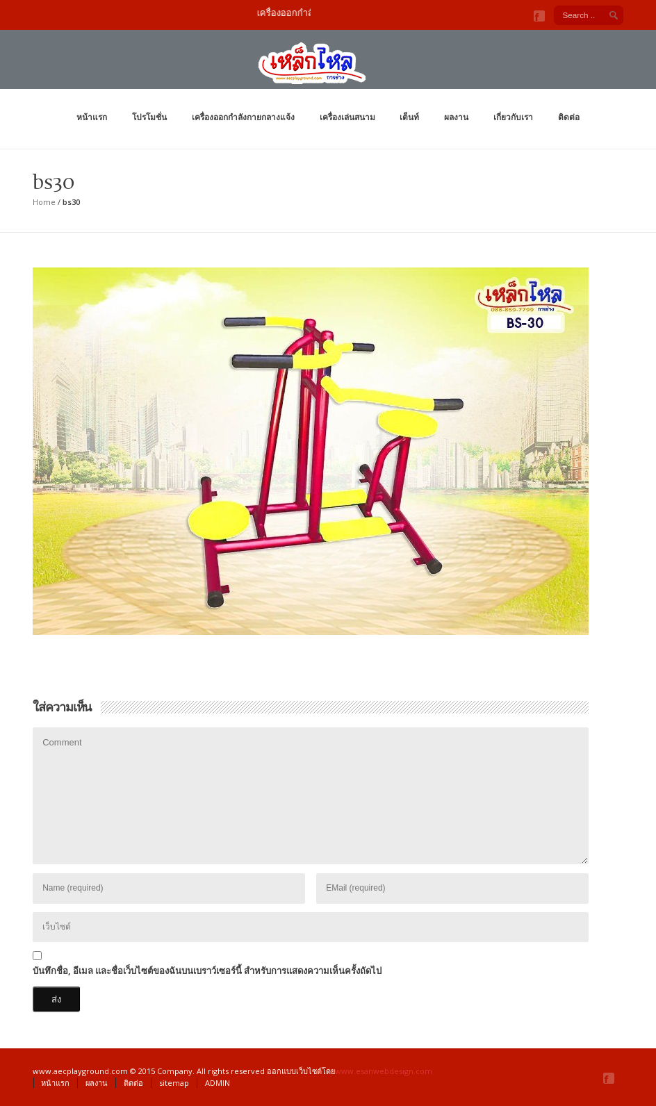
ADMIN (217, 1083)
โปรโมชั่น (149, 117)
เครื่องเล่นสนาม (347, 117)
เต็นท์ (409, 117)
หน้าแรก (91, 117)
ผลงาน (456, 117)
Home (44, 202)
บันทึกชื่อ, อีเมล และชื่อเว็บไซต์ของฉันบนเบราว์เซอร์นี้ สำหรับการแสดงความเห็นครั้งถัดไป (207, 970)
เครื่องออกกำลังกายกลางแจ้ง (243, 117)
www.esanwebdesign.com (383, 1071)
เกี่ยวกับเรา (513, 117)
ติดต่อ (569, 117)
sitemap (174, 1083)
